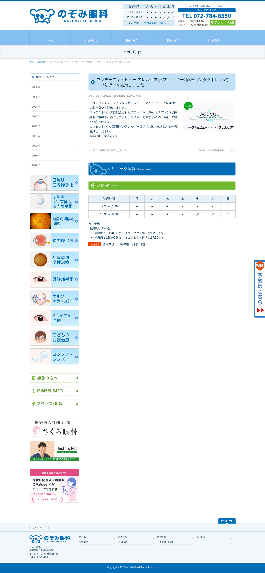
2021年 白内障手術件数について (217, 150)
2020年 (36, 145)
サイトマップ (39, 527)
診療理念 (122, 537)
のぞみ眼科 (131, 567)
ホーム (82, 537)
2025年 (36, 96)
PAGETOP (227, 520)
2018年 (36, 165)
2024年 (36, 106)
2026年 (36, 87)
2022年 (36, 126)
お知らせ (122, 542)
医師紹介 (161, 537)
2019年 (36, 155)
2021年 (36, 136)
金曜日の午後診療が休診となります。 (108, 150)
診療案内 (83, 542)
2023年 (36, 116)
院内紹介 (201, 537)
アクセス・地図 (165, 542)
